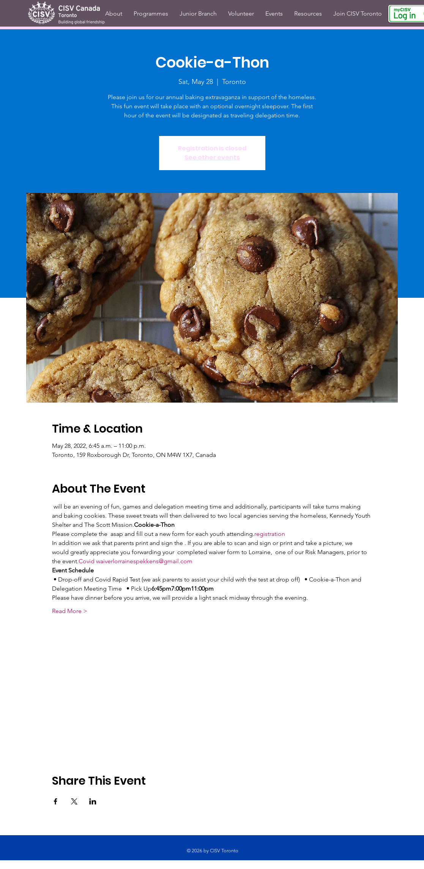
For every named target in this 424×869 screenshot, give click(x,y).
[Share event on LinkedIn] (92, 801)
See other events (212, 157)
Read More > (69, 611)
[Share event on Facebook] (55, 801)
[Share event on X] (74, 801)
